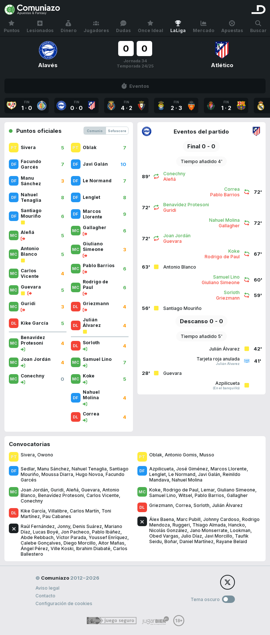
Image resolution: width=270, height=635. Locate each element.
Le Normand (181, 474)
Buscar (258, 26)
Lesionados (40, 26)
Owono (45, 455)
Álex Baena (161, 519)
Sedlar (28, 469)
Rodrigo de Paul (180, 490)
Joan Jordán (34, 490)
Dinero (68, 26)
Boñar (170, 541)
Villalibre (57, 511)
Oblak (155, 455)
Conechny (32, 501)
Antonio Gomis (181, 455)
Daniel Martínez (196, 541)
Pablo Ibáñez (106, 532)
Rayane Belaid (231, 541)
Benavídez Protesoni (61, 495)
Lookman (240, 530)
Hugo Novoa (89, 474)
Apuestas (232, 26)
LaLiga (178, 26)
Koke (155, 490)
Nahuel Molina (187, 480)
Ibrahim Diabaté (93, 548)
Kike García (33, 511)
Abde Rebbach (37, 537)
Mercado (203, 26)
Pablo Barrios (209, 495)
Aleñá (72, 490)
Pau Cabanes (56, 516)
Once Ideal (150, 26)
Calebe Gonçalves (41, 543)
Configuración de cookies (63, 603)
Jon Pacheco (75, 532)
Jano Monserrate (209, 530)
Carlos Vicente (102, 495)
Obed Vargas (163, 536)
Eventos (135, 86)
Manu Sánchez (53, 469)
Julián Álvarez (227, 505)
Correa (183, 505)
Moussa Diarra (57, 474)
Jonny (63, 526)
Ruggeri (181, 525)
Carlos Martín (84, 511)
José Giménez (192, 469)
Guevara (90, 490)
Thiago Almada (209, 525)
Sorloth (201, 505)
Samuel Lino (162, 495)
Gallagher (237, 495)
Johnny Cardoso (221, 519)
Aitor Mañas (111, 543)
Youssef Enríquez (108, 537)
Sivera (28, 455)
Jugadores (96, 26)
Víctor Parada (71, 537)
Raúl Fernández (38, 526)
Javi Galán (209, 474)
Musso (206, 455)
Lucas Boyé (45, 532)
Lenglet (157, 474)
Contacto (45, 595)
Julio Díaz (191, 536)
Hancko (236, 525)
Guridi (57, 490)
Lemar (208, 490)
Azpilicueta (161, 469)
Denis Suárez (87, 526)
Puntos (12, 26)
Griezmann (161, 505)
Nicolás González (168, 530)
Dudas (123, 26)
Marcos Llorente (229, 469)
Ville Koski (62, 548)
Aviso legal (47, 588)
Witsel (185, 495)
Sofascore (117, 131)
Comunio (95, 131)
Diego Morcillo (80, 543)
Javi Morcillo (218, 536)
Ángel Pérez (34, 548)
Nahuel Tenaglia (89, 469)
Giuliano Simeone (236, 490)
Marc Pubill (189, 519)
